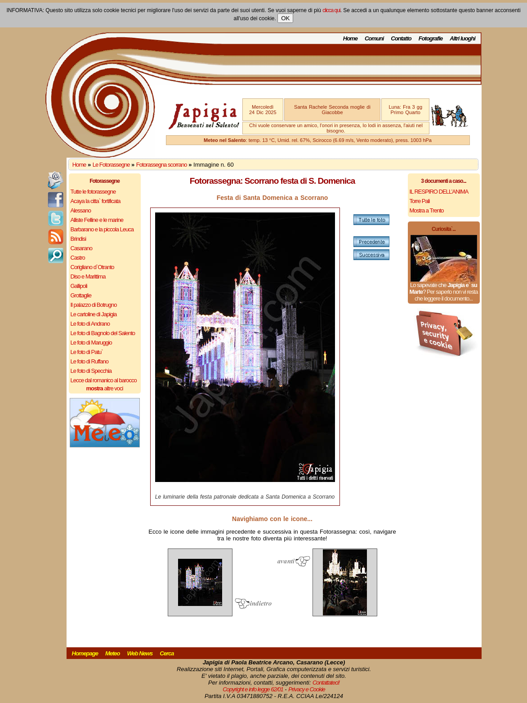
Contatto (401, 38)
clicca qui (331, 10)
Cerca (167, 653)
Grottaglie (81, 295)
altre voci (104, 388)
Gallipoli (79, 286)
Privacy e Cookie (306, 689)
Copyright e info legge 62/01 (253, 689)
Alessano (81, 210)
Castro (78, 257)
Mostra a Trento (427, 210)
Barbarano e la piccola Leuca (102, 229)
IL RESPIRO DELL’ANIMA (439, 191)
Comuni (374, 38)
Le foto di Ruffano (89, 361)
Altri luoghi (462, 38)
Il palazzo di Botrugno (94, 304)
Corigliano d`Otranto (92, 267)
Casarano (81, 248)
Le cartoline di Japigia (94, 314)
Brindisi (78, 238)
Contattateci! (326, 682)
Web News (140, 653)
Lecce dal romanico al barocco (104, 380)
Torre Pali (420, 201)
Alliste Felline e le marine (97, 220)
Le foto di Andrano (90, 323)
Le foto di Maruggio (91, 342)
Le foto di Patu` (87, 352)
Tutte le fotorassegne (93, 191)
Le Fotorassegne (111, 164)
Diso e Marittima (88, 276)
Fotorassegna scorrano (161, 164)
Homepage (85, 653)
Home (350, 38)
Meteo (112, 653)
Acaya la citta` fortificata (96, 201)
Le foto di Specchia (91, 370)
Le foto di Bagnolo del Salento (103, 333)
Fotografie (431, 38)
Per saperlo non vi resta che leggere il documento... (446, 295)
